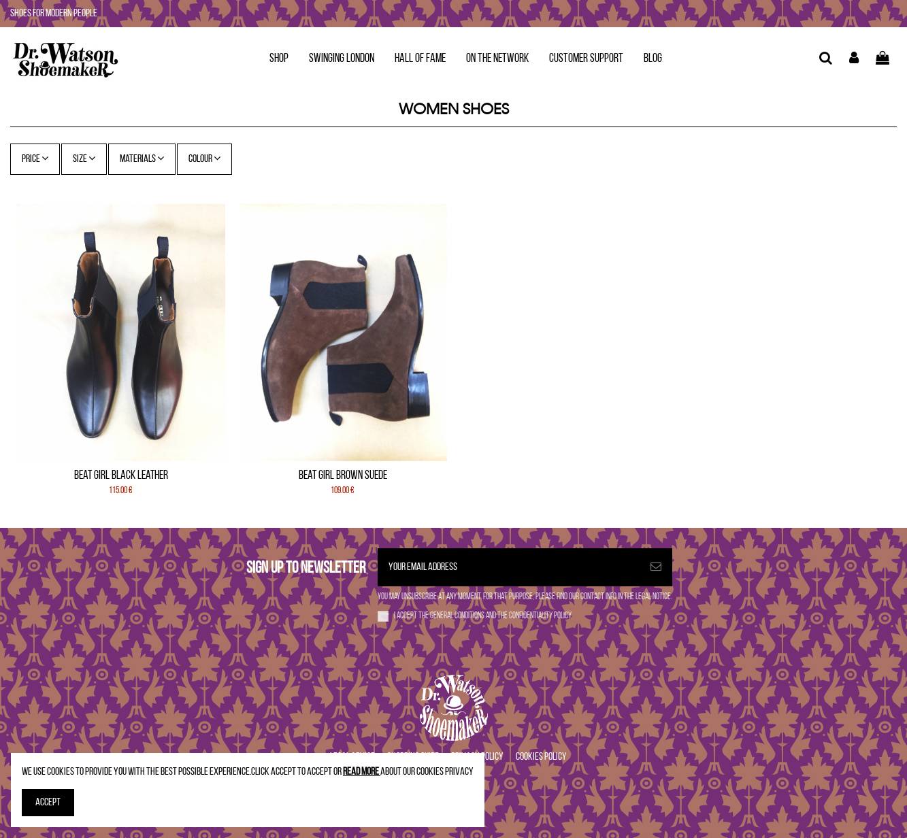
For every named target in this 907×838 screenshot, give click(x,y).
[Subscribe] (656, 567)
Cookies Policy (541, 757)
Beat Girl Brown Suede (343, 475)
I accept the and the (483, 615)
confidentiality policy (540, 615)
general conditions (458, 615)
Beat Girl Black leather (121, 475)
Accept (48, 802)
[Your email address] (509, 567)
